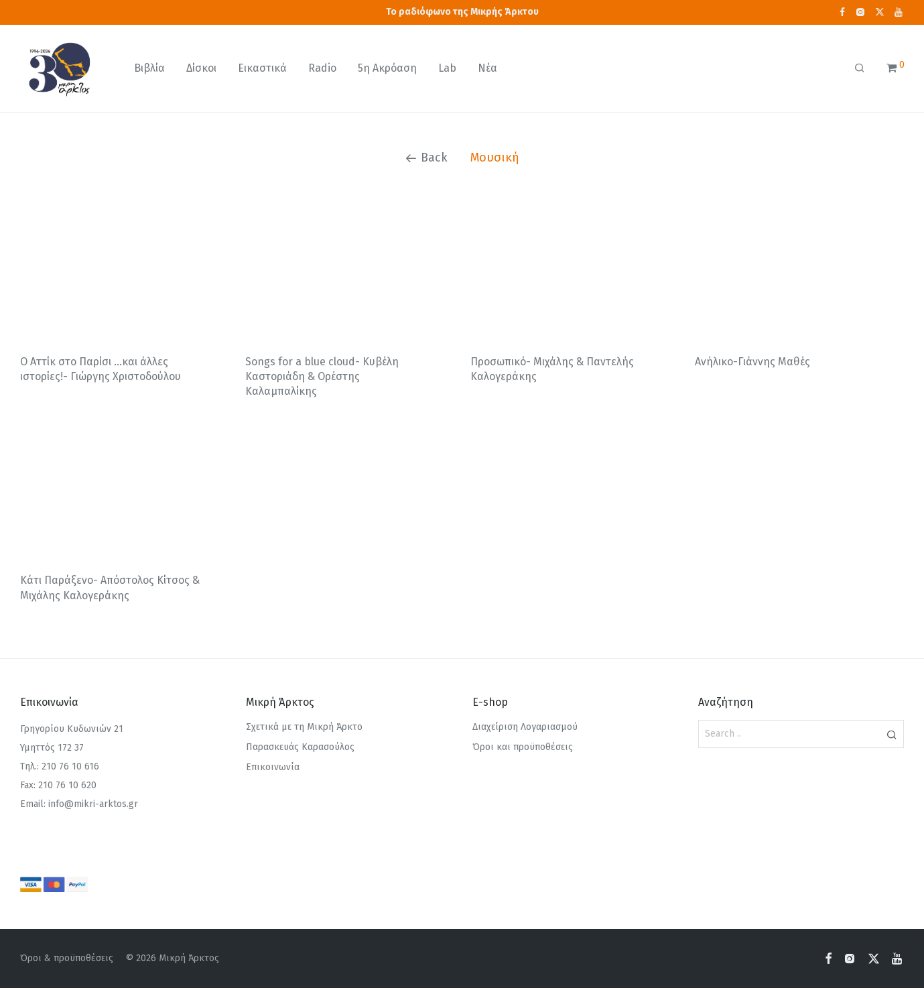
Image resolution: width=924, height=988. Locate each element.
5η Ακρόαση (387, 68)
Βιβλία (149, 68)
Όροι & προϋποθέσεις (66, 958)
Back (426, 157)
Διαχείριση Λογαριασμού (525, 727)
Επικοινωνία (273, 767)
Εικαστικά (262, 68)
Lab (447, 68)
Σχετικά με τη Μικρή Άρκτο (304, 727)
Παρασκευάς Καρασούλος (300, 747)
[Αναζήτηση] (860, 68)
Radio (322, 68)
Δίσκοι (201, 68)
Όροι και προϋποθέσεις (522, 747)
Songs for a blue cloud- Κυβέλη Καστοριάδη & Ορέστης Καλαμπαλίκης (322, 376)
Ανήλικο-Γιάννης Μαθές (752, 361)
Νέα (487, 68)
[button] (891, 734)
